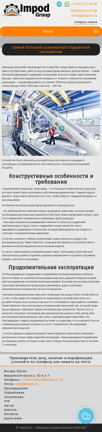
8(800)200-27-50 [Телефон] (84, 11)
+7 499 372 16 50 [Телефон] (84, 4)
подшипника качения (42, 320)
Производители (16, 388)
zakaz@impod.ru (26, 384)
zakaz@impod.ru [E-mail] (84, 15)
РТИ (7, 401)
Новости (10, 410)
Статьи (9, 405)
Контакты (11, 414)
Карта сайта (13, 418)
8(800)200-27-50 (52, 380)
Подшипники (14, 392)
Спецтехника (13, 397)
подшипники (23, 229)
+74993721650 (30, 380)
